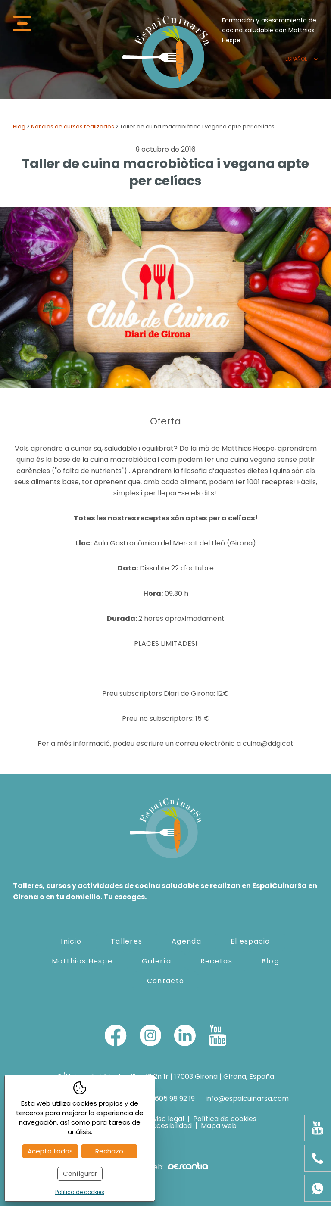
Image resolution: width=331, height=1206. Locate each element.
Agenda (186, 941)
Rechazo (109, 1151)
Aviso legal (166, 1119)
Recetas (216, 961)
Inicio (71, 941)
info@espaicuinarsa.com (247, 1098)
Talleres (126, 941)
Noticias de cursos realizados (72, 126)
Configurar (80, 1173)
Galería (156, 961)
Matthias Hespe (82, 961)
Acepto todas (50, 1151)
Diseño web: (165, 1167)
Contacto (165, 981)
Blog (19, 126)
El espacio (250, 941)
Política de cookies (224, 1119)
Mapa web (219, 1125)
